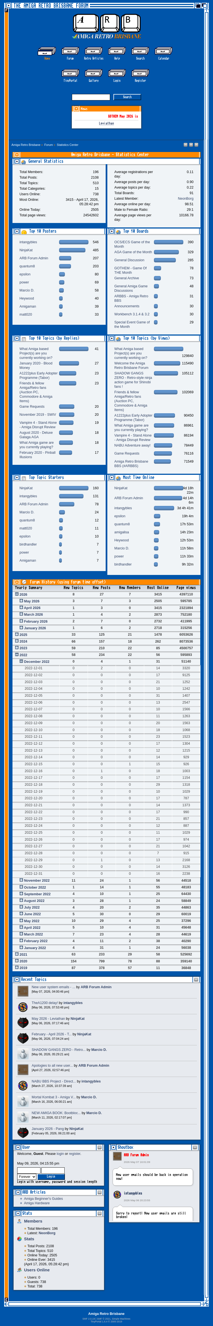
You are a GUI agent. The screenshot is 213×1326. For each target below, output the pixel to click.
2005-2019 (116, 1321)
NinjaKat (25, 250)
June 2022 (32, 914)
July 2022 (32, 907)
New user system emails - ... (53, 987)
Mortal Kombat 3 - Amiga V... (53, 1097)
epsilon (25, 274)
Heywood (26, 298)
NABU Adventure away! (132, 445)
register (74, 1154)
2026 (23, 595)
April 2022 (32, 928)
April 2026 (32, 608)
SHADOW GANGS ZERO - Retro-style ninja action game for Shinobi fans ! (133, 380)
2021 (23, 955)
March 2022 (33, 934)
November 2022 (37, 881)
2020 (23, 961)
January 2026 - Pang (48, 1129)
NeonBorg (186, 199)
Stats (27, 1213)
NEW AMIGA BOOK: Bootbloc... (56, 1113)
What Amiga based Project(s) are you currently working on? (35, 353)
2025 (23, 635)
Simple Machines (121, 1318)
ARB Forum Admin (136, 1155)
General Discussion (129, 260)
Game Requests (31, 407)
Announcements (126, 306)
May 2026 (31, 601)
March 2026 (33, 615)
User (26, 1147)
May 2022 (31, 921)
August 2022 (34, 901)
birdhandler (28, 544)
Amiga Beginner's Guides (43, 1199)
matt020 (25, 314)
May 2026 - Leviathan (48, 1019)
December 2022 (37, 662)
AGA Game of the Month (133, 252)
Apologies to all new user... (52, 1066)
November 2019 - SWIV (37, 415)
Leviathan (106, 123)
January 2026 (35, 628)
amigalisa (121, 532)
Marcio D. (26, 290)
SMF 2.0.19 (88, 1318)
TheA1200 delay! (45, 1003)
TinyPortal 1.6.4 (99, 1321)
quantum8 (27, 266)
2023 (23, 648)
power (24, 282)
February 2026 (36, 621)
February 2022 (36, 941)
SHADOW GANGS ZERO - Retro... (59, 1050)
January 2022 (35, 948)
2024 (23, 641)
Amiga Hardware (37, 1203)
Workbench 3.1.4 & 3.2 (131, 314)
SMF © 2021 (103, 1318)
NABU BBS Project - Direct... (54, 1081)
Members (33, 1221)
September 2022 (37, 894)
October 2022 (35, 887)
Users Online (37, 1269)
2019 (23, 968)
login (60, 1154)
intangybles (133, 1193)
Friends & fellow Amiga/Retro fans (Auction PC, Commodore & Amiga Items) (35, 392)
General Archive (126, 278)
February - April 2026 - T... (52, 1034)
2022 (23, 655)
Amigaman (27, 306)
